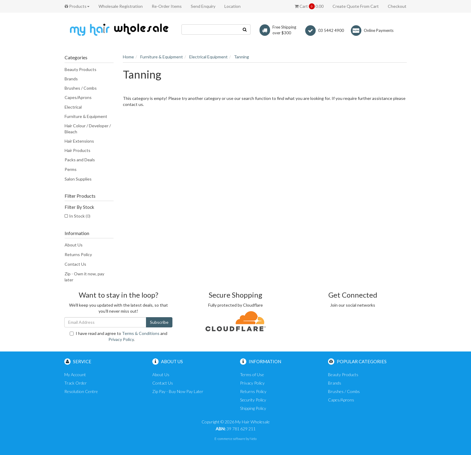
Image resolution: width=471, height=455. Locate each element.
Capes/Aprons (78, 97)
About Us (74, 244)
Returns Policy (78, 254)
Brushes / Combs (81, 88)
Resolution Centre (81, 391)
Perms (71, 169)
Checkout (397, 6)
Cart (309, 6)
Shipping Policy (253, 408)
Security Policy (253, 399)
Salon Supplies (78, 178)
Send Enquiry (203, 6)
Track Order (75, 382)
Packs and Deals (80, 159)
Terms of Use (252, 374)
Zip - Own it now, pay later (84, 276)
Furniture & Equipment (86, 116)
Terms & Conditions (141, 333)
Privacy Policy (121, 339)
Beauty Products (80, 69)
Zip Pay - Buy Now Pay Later (177, 391)
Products (77, 6)
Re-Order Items (167, 6)
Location (232, 6)
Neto (253, 439)
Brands (71, 78)
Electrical (73, 107)
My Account (75, 374)
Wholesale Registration (121, 6)
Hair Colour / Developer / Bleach (88, 128)
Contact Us (75, 264)
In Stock (79, 215)
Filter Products (80, 196)
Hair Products (77, 150)
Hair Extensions (79, 141)
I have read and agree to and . (118, 336)
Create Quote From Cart (356, 6)
